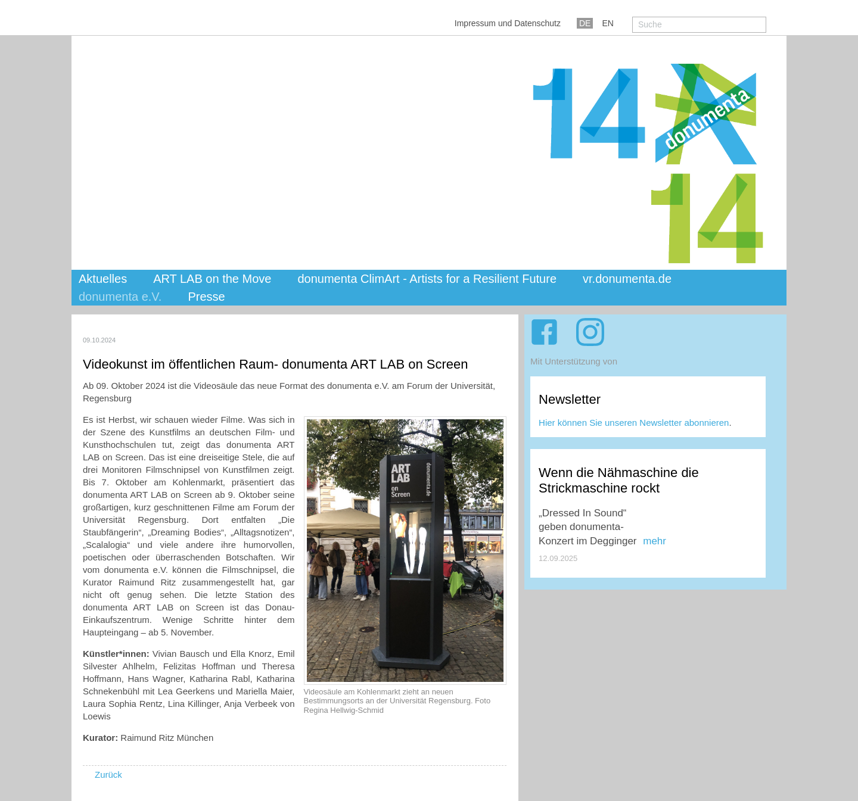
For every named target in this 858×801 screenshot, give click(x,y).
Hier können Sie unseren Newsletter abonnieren (634, 422)
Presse (206, 296)
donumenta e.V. (120, 296)
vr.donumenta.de (627, 278)
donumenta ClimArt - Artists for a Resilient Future (427, 278)
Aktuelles (103, 278)
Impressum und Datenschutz (508, 23)
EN (607, 23)
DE (584, 23)
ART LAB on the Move (212, 278)
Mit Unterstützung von (573, 361)
